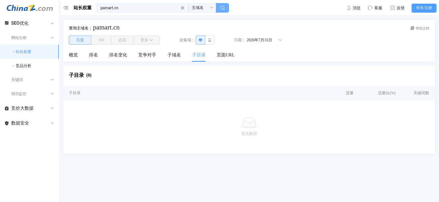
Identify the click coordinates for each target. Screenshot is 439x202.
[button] (182, 8)
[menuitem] (73, 55)
